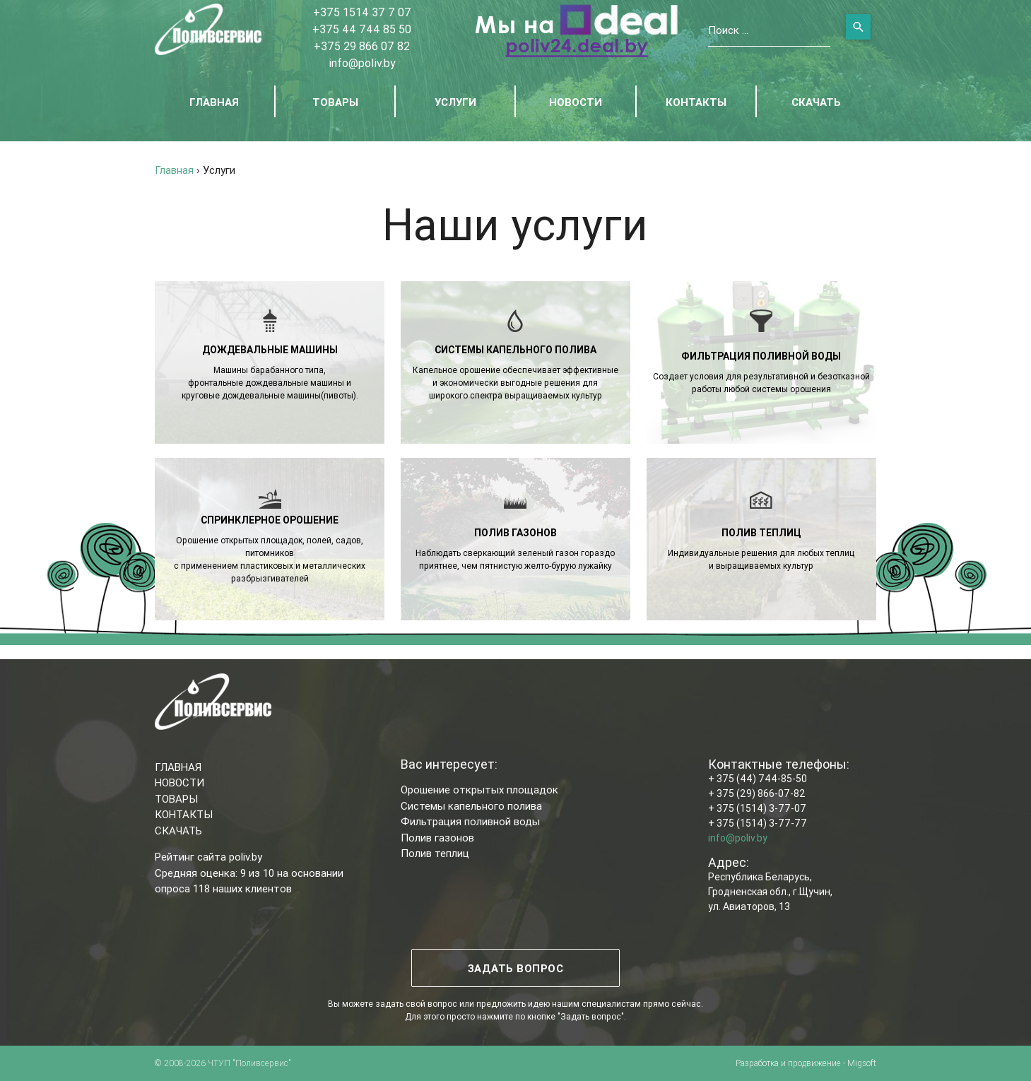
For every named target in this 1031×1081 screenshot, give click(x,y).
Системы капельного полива (471, 806)
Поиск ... (728, 30)
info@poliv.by (362, 63)
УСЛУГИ (455, 102)
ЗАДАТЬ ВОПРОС (516, 968)
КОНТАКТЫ (696, 102)
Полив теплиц (435, 853)
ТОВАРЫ (335, 102)
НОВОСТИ (575, 102)
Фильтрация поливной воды (470, 821)
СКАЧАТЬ (816, 102)
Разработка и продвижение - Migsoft (806, 1063)
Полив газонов (437, 837)
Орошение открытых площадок (479, 789)
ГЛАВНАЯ (214, 102)
